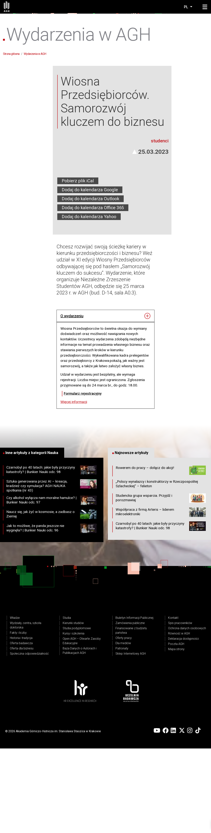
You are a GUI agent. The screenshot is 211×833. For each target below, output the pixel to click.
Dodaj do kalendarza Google (90, 274)
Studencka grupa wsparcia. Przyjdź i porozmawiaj (161, 583)
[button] (204, 7)
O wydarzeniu (71, 400)
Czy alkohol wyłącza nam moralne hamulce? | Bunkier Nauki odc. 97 (51, 585)
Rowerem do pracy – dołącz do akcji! (161, 555)
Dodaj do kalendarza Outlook (90, 283)
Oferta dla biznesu (21, 733)
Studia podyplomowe (77, 713)
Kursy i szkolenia (73, 718)
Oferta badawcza (21, 727)
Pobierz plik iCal (78, 265)
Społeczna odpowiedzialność (29, 738)
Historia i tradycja (21, 722)
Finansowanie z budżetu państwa (131, 715)
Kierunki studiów (73, 707)
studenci (159, 225)
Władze (15, 702)
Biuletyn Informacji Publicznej (134, 702)
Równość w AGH (179, 718)
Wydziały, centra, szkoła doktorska (25, 710)
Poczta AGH (176, 728)
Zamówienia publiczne (130, 707)
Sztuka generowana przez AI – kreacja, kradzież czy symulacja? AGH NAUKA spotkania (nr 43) (51, 570)
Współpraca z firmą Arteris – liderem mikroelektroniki (161, 597)
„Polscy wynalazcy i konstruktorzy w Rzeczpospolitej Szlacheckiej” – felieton (157, 568)
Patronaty (121, 733)
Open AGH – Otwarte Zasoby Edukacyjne (82, 725)
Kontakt (173, 702)
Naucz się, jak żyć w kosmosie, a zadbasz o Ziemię (51, 599)
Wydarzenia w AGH (35, 54)
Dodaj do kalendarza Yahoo (89, 301)
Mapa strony (176, 733)
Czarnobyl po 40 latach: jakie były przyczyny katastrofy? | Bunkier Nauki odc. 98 (51, 555)
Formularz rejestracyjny (82, 478)
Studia (67, 702)
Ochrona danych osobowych (187, 713)
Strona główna (11, 54)
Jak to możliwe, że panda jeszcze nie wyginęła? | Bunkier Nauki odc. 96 (51, 613)
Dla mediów (123, 727)
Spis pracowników (180, 707)
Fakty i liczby (18, 717)
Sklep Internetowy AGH (130, 738)
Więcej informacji (73, 486)
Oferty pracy (123, 722)
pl (186, 7)
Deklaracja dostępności (183, 723)
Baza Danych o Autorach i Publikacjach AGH (79, 735)
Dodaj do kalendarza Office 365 (93, 292)
